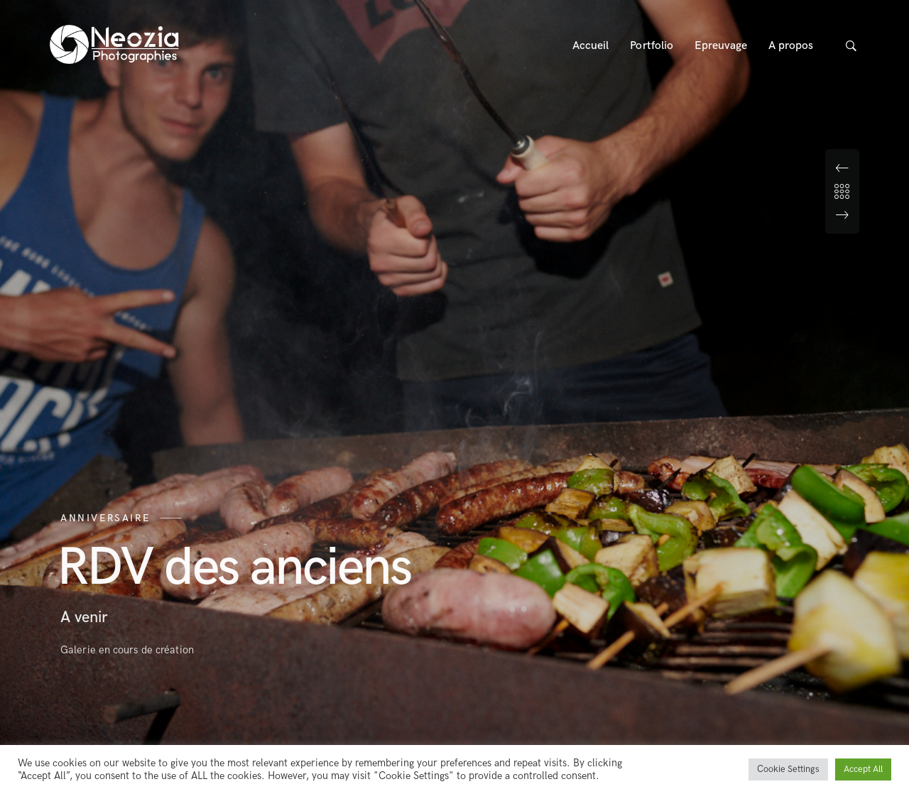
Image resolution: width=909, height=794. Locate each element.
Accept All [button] (863, 769)
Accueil (590, 46)
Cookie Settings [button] (788, 769)
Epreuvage (721, 46)
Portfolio (651, 46)
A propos (790, 46)
